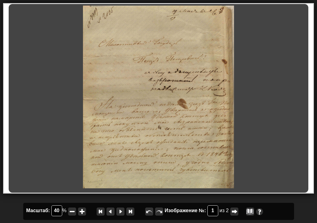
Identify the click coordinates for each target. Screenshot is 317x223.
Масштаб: (44, 210)
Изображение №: (191, 210)
